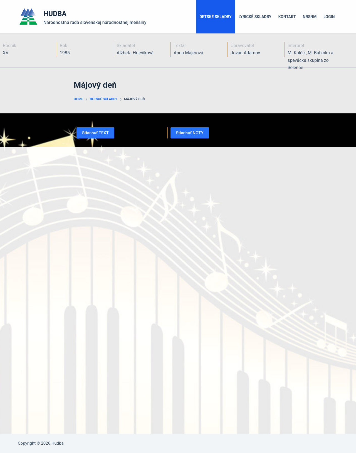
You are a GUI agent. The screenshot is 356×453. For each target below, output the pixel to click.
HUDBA (54, 14)
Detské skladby (215, 16)
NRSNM (310, 16)
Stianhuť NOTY (190, 132)
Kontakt (287, 16)
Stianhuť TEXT (95, 132)
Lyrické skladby (255, 16)
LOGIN (329, 16)
